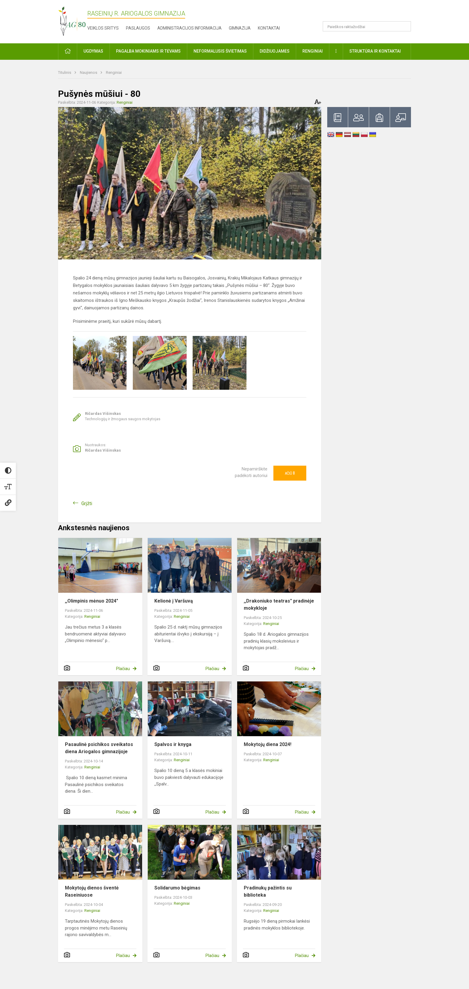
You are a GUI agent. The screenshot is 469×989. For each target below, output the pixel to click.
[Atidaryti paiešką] (404, 26)
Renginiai (114, 72)
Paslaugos (138, 28)
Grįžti (86, 503)
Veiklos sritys (103, 28)
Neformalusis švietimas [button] (220, 51)
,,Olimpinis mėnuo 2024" (91, 601)
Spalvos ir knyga (172, 744)
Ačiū (290, 473)
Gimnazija (240, 28)
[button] (370, 12)
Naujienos (89, 72)
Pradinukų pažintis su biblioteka (268, 891)
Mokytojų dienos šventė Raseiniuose (92, 891)
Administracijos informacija (189, 28)
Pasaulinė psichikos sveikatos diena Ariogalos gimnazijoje (99, 748)
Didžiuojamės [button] (275, 51)
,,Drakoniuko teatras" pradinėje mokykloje (279, 604)
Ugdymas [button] (93, 51)
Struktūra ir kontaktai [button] (375, 51)
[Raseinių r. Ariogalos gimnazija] (72, 20)
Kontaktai (269, 28)
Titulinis (65, 72)
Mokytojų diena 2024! (267, 744)
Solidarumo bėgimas (177, 888)
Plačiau (123, 668)
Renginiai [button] (312, 51)
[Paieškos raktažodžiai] (367, 26)
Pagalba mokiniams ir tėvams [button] (148, 51)
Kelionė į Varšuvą (173, 601)
